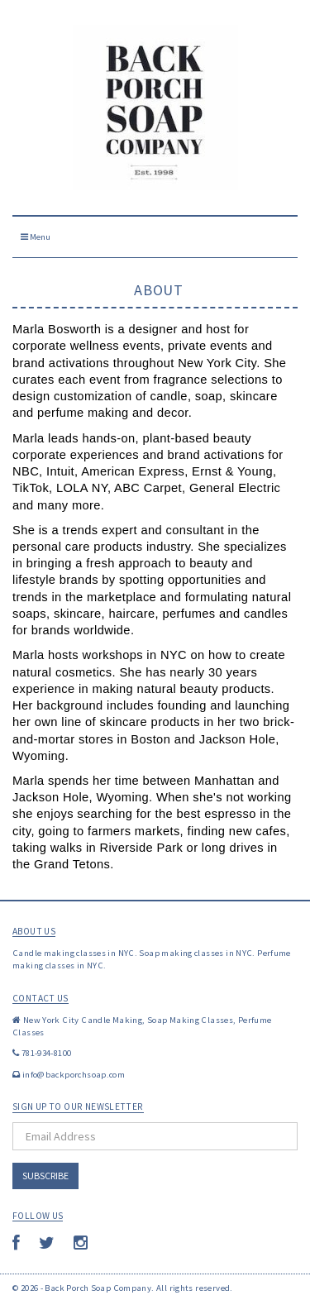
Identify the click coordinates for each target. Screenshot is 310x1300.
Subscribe (45, 1175)
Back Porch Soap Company (98, 1287)
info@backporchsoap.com (73, 1074)
